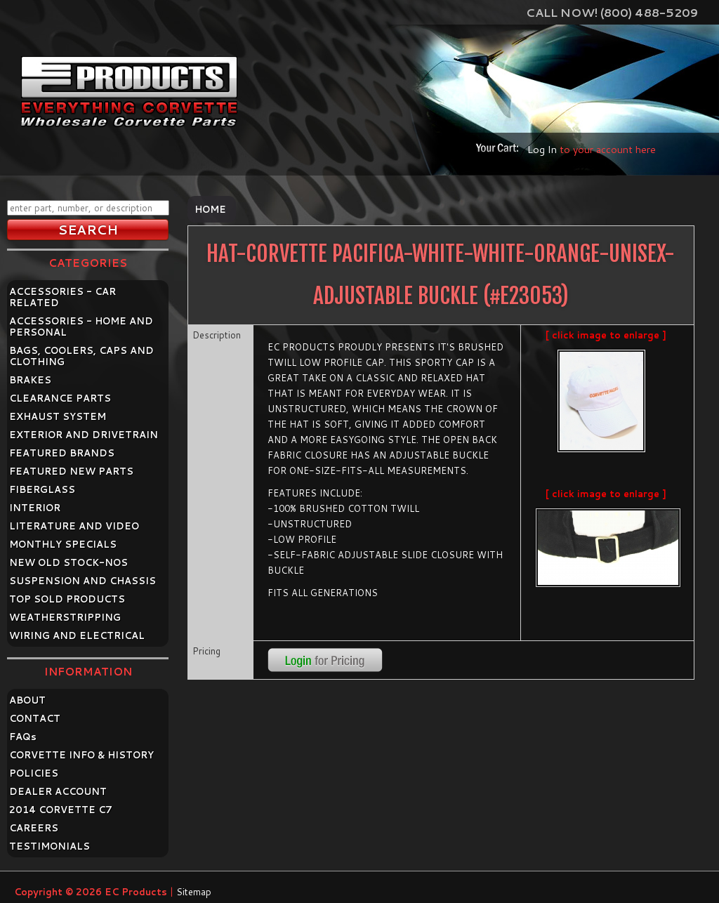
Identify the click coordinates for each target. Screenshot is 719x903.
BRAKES (30, 380)
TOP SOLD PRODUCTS (67, 599)
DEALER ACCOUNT (58, 791)
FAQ (23, 736)
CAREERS (33, 828)
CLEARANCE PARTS (60, 398)
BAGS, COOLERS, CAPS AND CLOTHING (81, 356)
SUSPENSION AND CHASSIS (82, 580)
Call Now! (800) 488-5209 (612, 12)
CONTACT (34, 718)
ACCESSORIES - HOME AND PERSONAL (81, 326)
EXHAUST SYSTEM (57, 416)
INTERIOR (34, 507)
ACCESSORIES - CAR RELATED (62, 297)
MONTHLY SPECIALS (63, 544)
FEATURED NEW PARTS (71, 471)
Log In (542, 149)
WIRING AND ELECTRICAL (77, 635)
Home (210, 209)
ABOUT (27, 700)
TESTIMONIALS (49, 846)
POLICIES (33, 773)
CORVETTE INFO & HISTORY (81, 755)
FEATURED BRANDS (61, 453)
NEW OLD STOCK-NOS (68, 562)
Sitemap (193, 891)
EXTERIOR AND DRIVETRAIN (83, 434)
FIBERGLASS (42, 489)
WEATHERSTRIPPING (65, 617)
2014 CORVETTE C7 (60, 809)
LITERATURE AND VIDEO (74, 526)
